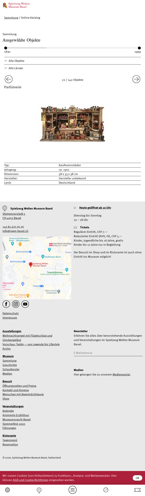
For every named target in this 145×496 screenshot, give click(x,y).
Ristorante (9, 436)
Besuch (7, 381)
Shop (5, 398)
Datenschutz (10, 313)
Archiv (6, 348)
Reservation (10, 444)
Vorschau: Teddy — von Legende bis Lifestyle (31, 344)
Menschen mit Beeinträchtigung (23, 394)
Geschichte (9, 365)
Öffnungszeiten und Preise (19, 386)
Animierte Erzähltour (15, 415)
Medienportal (121, 374)
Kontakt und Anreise (15, 390)
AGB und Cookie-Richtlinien (30, 480)
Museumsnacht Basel (16, 419)
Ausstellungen (11, 331)
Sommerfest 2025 (13, 424)
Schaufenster (10, 369)
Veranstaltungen (13, 406)
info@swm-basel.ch (15, 231)
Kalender (8, 410)
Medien (7, 373)
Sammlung (11, 17)
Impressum (9, 317)
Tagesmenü (9, 440)
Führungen (9, 428)
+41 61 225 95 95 (13, 226)
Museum (8, 356)
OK (137, 478)
